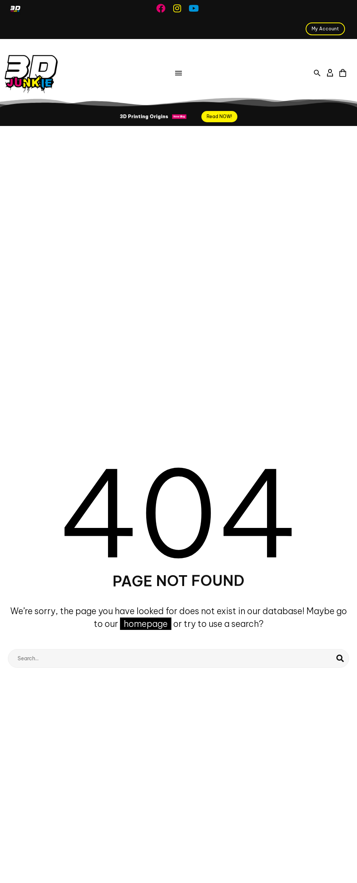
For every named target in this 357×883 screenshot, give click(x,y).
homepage (146, 623)
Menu (178, 73)
